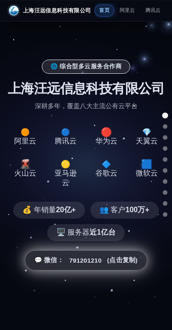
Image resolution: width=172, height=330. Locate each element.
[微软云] (165, 203)
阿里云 (127, 10)
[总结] (165, 214)
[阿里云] (165, 126)
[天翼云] (165, 159)
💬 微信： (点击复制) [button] (86, 260)
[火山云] (165, 170)
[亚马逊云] (165, 181)
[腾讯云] (165, 137)
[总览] (165, 116)
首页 (104, 10)
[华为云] (165, 148)
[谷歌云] (165, 192)
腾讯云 (153, 10)
